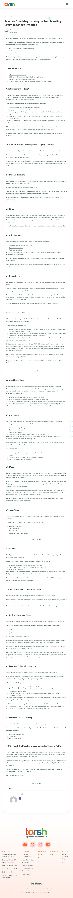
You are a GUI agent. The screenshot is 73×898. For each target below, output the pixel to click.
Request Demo (36, 371)
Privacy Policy (48, 892)
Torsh (21, 794)
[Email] (20, 798)
